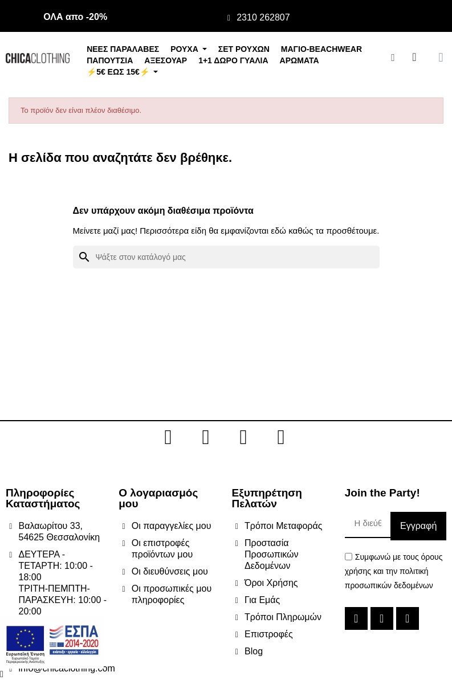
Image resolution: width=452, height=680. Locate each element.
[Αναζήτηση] (226, 257)
